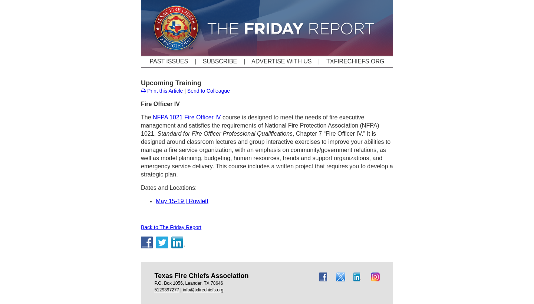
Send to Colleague (208, 91)
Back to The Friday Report (171, 227)
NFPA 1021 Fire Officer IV (187, 117)
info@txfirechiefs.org (203, 290)
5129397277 (166, 290)
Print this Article (162, 91)
